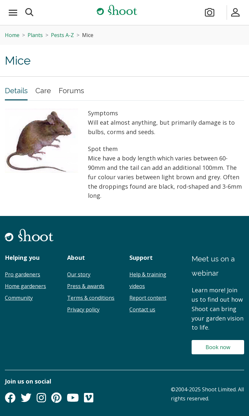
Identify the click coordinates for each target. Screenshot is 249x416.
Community (19, 297)
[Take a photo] (210, 12)
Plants (35, 35)
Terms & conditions (90, 297)
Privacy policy (83, 309)
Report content (147, 297)
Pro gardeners (22, 274)
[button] (29, 12)
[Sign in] (235, 12)
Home (12, 35)
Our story (78, 274)
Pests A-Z (62, 35)
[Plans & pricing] (223, 12)
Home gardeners (25, 286)
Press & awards (85, 286)
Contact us (142, 309)
